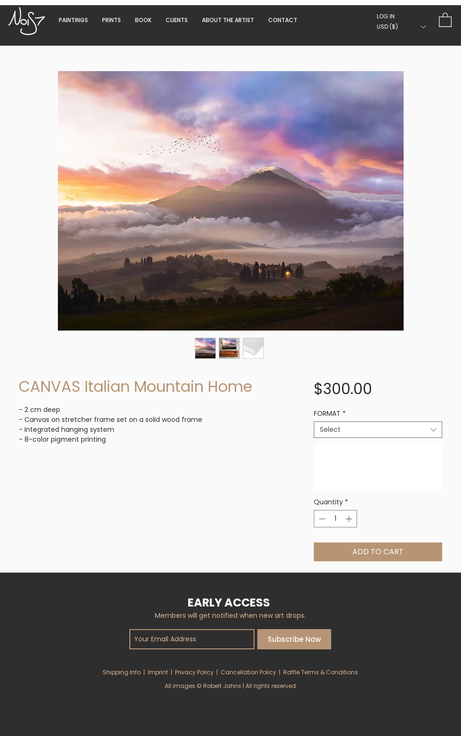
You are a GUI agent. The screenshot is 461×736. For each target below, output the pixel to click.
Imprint (158, 672)
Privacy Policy (194, 672)
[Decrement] (321, 518)
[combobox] (378, 429)
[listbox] (401, 26)
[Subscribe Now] (294, 639)
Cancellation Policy (248, 672)
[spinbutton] (335, 518)
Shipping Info (122, 672)
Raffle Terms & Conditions (320, 672)
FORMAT (330, 414)
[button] (143, 20)
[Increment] (350, 518)
